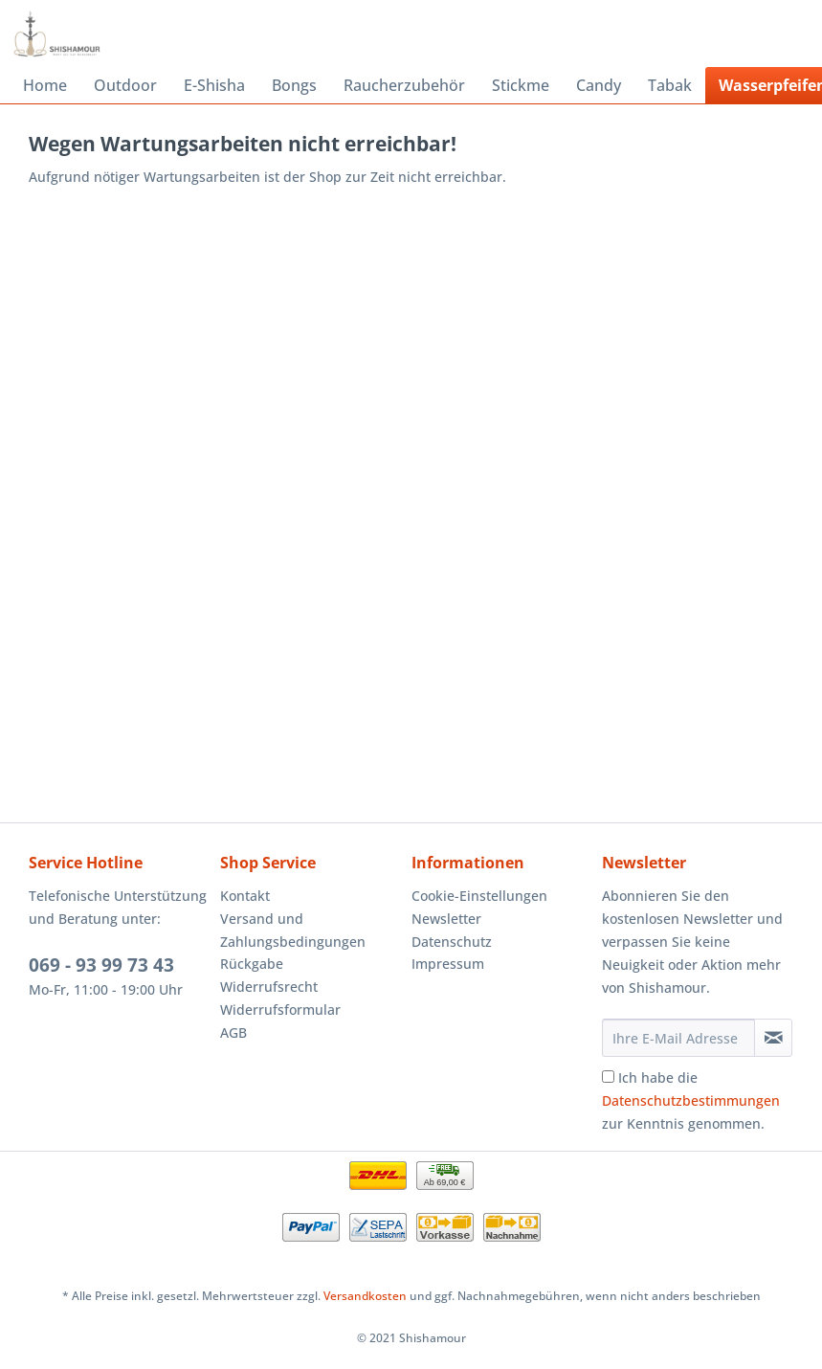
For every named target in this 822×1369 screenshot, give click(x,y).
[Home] (45, 85)
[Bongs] (294, 85)
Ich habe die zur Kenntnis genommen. (691, 1100)
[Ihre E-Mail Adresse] (678, 1038)
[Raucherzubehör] (404, 85)
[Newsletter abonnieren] (773, 1038)
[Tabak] (669, 85)
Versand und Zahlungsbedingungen (293, 930)
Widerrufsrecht (269, 986)
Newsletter (446, 918)
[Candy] (598, 85)
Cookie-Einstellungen (479, 895)
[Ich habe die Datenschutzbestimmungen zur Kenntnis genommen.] (608, 1076)
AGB (233, 1032)
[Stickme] (520, 85)
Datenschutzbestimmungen (691, 1100)
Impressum (447, 963)
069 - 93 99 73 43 (101, 965)
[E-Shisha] (214, 85)
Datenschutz (451, 941)
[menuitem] (45, 85)
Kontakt (245, 895)
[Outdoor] (125, 85)
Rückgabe (251, 963)
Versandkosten (365, 1296)
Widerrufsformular (280, 1009)
